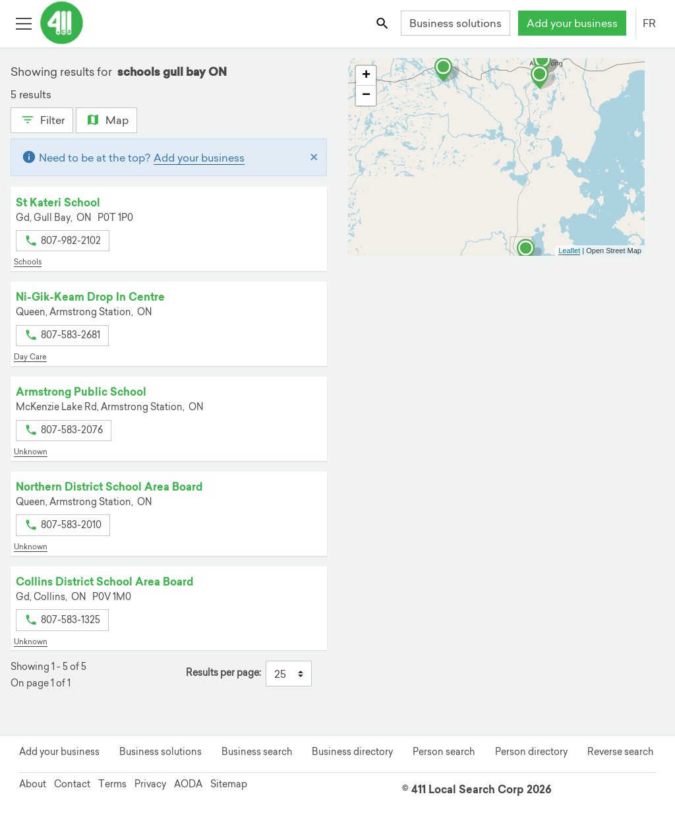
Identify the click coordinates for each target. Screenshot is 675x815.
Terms (112, 784)
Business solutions (455, 23)
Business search (256, 752)
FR (649, 23)
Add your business (572, 23)
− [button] (366, 96)
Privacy (150, 784)
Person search (444, 752)
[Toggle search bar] (383, 22)
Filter (42, 118)
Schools (28, 261)
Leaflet (569, 251)
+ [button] (366, 76)
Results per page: (223, 673)
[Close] (314, 157)
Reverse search (620, 752)
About (32, 784)
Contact (72, 784)
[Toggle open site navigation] (23, 22)
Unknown (30, 451)
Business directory (352, 752)
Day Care (30, 356)
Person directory (531, 752)
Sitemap (228, 784)
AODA (188, 784)
